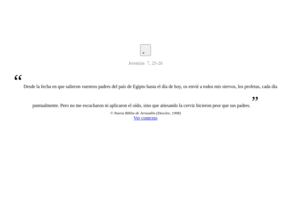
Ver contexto (145, 118)
